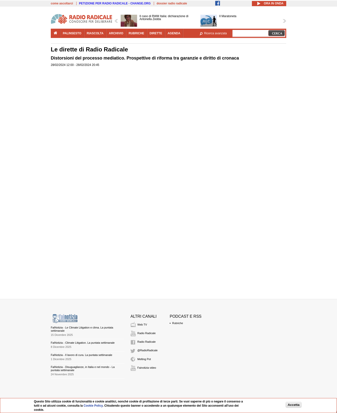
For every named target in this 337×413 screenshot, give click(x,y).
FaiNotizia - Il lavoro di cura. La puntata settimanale (81, 354)
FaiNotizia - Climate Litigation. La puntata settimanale (83, 342)
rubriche (136, 33)
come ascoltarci (62, 3)
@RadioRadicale (147, 350)
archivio (116, 33)
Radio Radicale (146, 333)
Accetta (293, 405)
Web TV (142, 324)
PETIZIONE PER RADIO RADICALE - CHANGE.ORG (115, 3)
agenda (174, 33)
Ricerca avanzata (215, 33)
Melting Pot (144, 359)
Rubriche (177, 323)
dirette (156, 33)
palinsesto (72, 33)
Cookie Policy (93, 405)
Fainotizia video (146, 367)
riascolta (95, 33)
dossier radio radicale (171, 3)
